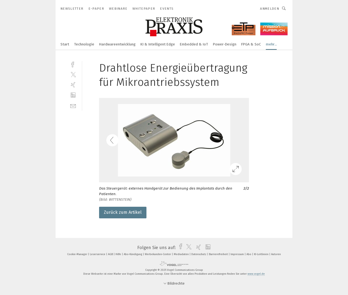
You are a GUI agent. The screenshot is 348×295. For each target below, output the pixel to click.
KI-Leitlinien (261, 254)
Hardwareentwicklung (117, 44)
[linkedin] (73, 95)
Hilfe (119, 254)
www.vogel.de (256, 273)
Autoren (276, 254)
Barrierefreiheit (219, 254)
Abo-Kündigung (133, 254)
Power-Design (224, 44)
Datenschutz (199, 254)
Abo (249, 254)
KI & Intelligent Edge (157, 44)
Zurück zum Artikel (123, 212)
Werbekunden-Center (158, 254)
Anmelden (269, 9)
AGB (111, 254)
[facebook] (73, 64)
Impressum (238, 254)
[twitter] (73, 74)
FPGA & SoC (251, 44)
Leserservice (98, 254)
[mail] (73, 106)
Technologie (84, 44)
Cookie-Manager (77, 254)
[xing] (73, 85)
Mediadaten (181, 254)
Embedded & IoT (194, 44)
